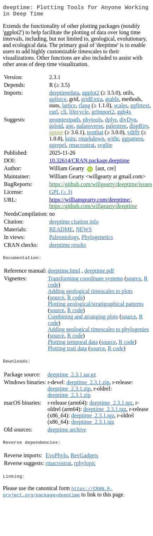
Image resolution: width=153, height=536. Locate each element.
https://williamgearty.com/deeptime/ (89, 202)
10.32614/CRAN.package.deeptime (89, 163)
